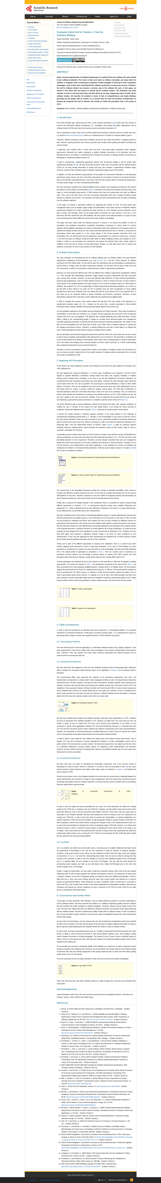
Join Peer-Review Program (50, 1180)
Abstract (117, 22)
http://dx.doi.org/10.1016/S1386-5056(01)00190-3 (83, 1097)
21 (84, 505)
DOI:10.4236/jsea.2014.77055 (67, 27)
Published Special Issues (36, 70)
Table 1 (101, 552)
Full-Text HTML (120, 28)
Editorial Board (33, 35)
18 (115, 437)
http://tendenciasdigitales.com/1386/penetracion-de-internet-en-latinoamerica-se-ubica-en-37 (93, 1148)
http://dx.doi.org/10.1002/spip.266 (79, 1084)
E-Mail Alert (32, 1180)
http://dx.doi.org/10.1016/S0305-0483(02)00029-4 (78, 1105)
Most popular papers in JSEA (38, 52)
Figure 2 (94, 409)
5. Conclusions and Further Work (73, 895)
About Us (114, 16)
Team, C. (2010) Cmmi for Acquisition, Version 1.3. (79, 1086)
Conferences (81, 16)
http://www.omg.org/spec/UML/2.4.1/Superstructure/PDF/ (81, 1166)
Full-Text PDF (119, 25)
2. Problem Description (68, 252)
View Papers (32, 30)
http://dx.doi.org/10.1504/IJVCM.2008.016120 (77, 1033)
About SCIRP (76, 1175)
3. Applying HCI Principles (70, 360)
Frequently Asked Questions (37, 61)
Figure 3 (115, 670)
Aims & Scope (32, 32)
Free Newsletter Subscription (37, 49)
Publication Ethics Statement (37, 55)
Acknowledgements (67, 989)
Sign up (100, 1180)
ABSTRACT (63, 72)
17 (87, 417)
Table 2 (89, 564)
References (62, 1003)
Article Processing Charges (37, 41)
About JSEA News (34, 58)
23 (127, 767)
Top (27, 79)
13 (80, 304)
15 (84, 304)
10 (101, 260)
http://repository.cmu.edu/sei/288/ (108, 1086)
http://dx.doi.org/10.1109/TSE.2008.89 (99, 1019)
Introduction (30, 86)
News (97, 16)
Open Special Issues (35, 67)
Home (32, 16)
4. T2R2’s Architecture (68, 625)
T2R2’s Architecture (33, 98)
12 (105, 260)
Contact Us (90, 1175)
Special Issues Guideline (36, 73)
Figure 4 (121, 769)
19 (131, 448)
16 (93, 373)
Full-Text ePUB (119, 31)
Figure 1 (124, 400)
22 (66, 508)
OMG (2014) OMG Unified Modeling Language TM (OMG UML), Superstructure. (89, 1164)
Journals (49, 16)
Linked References (121, 33)
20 (135, 448)
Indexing (30, 27)
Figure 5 (72, 856)
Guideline (31, 38)
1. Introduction (64, 117)
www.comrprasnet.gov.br (74, 135)
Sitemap (83, 1175)
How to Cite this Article (122, 36)
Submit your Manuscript (117, 1180)
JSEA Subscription (34, 46)
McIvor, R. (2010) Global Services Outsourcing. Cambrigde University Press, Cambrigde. (92, 1009)
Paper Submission (34, 44)
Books (65, 16)
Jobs (129, 16)
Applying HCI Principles (35, 94)
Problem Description (34, 90)
